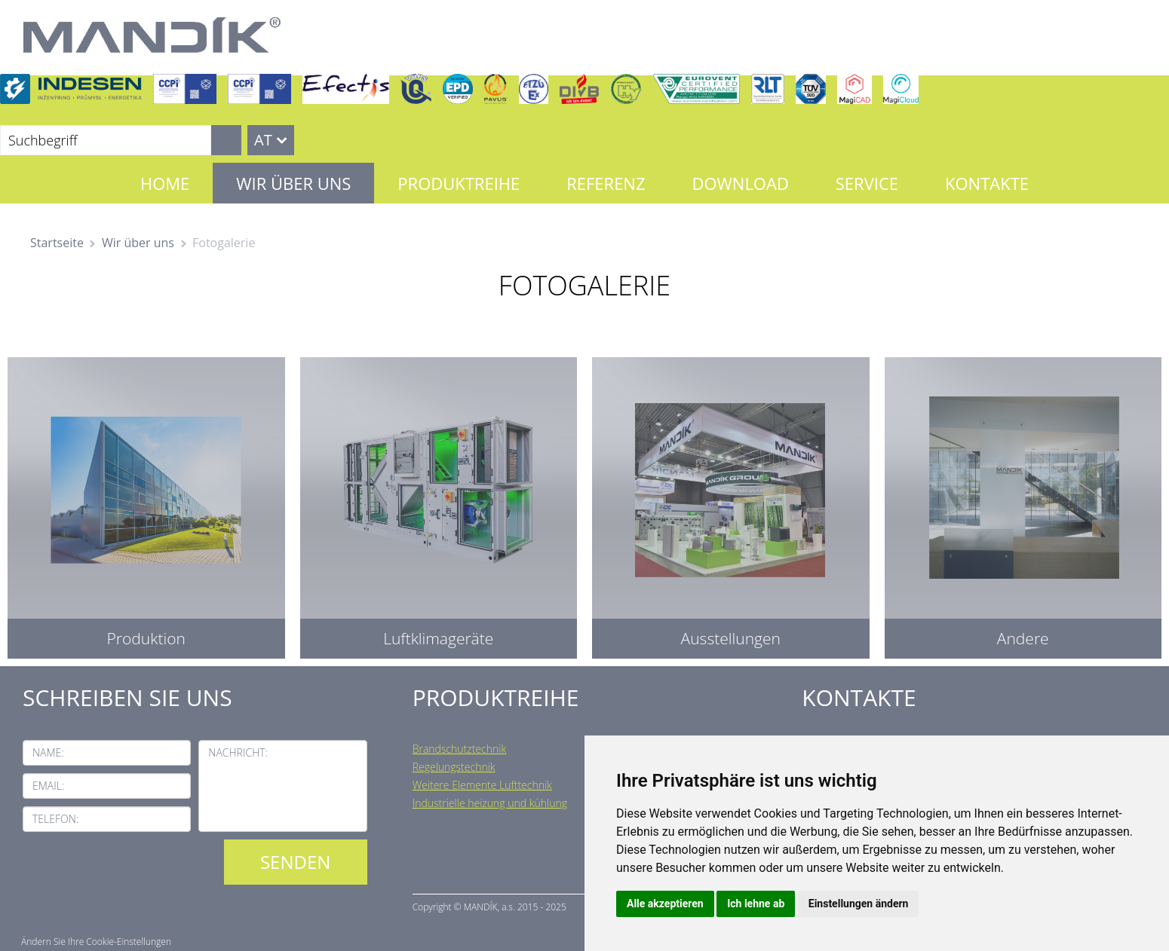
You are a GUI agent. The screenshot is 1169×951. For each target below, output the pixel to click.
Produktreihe (458, 183)
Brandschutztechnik (460, 749)
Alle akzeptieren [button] (665, 903)
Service (867, 183)
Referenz (605, 183)
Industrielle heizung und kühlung (490, 803)
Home (164, 183)
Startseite (57, 242)
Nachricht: (238, 752)
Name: (48, 752)
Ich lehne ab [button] (755, 903)
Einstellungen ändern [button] (858, 903)
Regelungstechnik (454, 767)
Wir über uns (293, 183)
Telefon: (55, 819)
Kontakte (987, 183)
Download (740, 183)
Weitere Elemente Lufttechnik (482, 785)
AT (263, 140)
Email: (48, 785)
